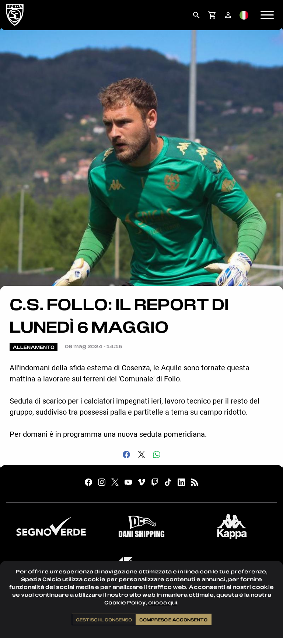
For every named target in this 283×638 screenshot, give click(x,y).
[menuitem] (196, 15)
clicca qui (162, 602)
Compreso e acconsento (173, 619)
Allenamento (34, 347)
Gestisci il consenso (104, 619)
